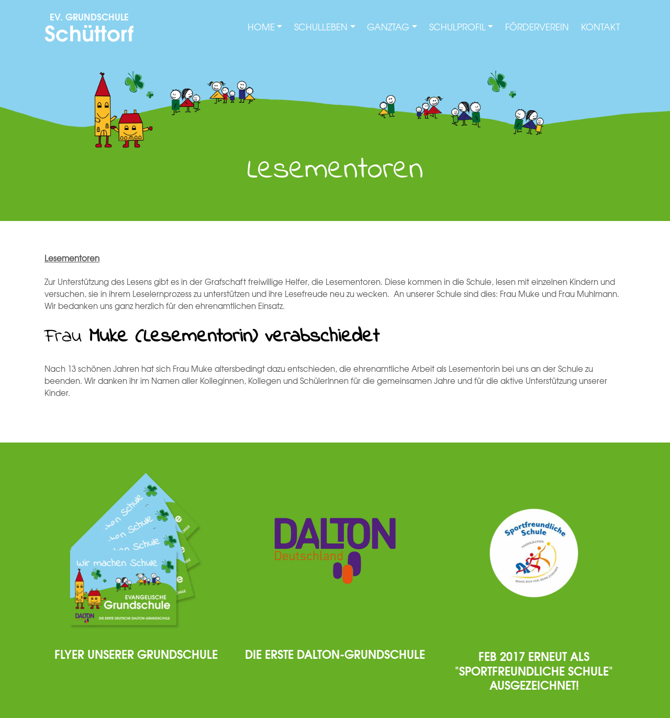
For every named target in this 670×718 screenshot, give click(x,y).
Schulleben (321, 27)
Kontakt (600, 27)
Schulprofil (457, 27)
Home (261, 27)
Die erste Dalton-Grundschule (335, 653)
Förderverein (537, 27)
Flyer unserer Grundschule (136, 653)
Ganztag (388, 27)
